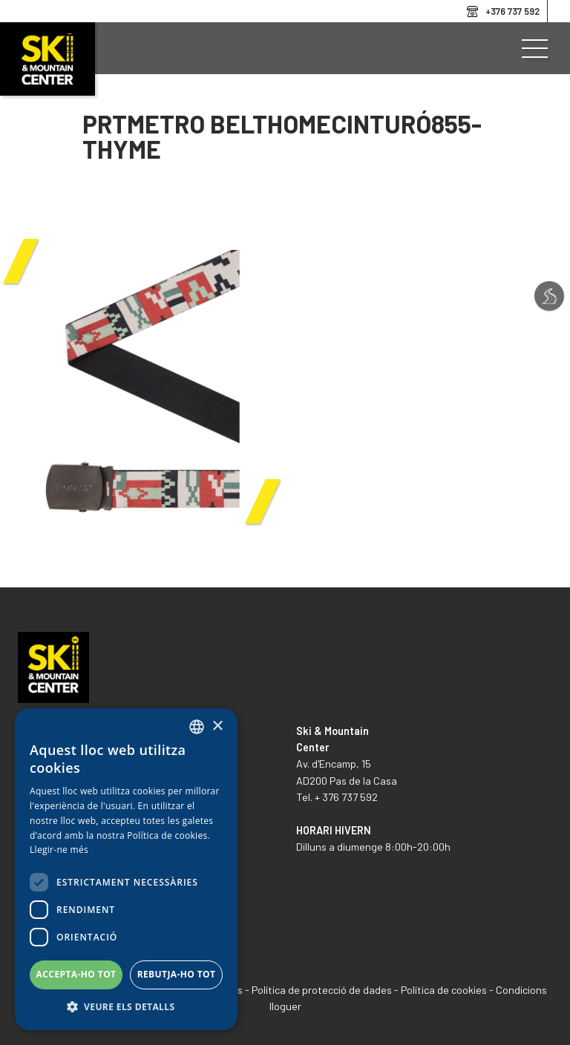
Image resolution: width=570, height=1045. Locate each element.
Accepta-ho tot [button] (76, 974)
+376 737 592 (512, 11)
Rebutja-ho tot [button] (176, 974)
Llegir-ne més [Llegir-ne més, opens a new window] (59, 849)
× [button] (217, 726)
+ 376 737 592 (346, 797)
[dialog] (126, 869)
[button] (126, 1007)
